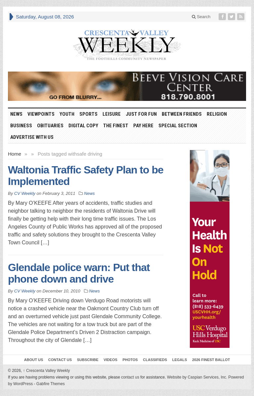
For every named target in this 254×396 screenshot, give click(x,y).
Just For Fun (141, 114)
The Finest (115, 126)
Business (21, 126)
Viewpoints (41, 114)
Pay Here (143, 126)
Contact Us (60, 360)
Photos (130, 360)
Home (14, 154)
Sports (88, 114)
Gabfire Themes (50, 383)
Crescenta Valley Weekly (46, 370)
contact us (130, 377)
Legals (179, 360)
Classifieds (155, 360)
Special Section (177, 126)
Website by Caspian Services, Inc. (197, 377)
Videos (110, 360)
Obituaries (50, 126)
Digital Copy (83, 126)
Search (201, 16)
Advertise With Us (32, 137)
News (16, 114)
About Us (33, 360)
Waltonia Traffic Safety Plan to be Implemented (85, 175)
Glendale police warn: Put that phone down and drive (79, 273)
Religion (217, 114)
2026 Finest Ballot (211, 360)
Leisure (112, 114)
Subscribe (88, 360)
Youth (67, 114)
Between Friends (182, 114)
